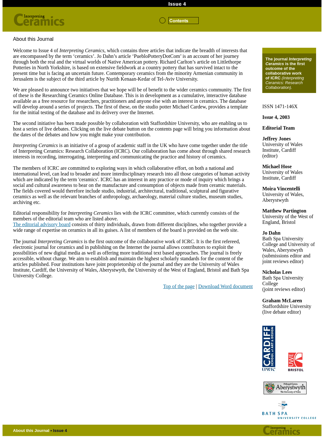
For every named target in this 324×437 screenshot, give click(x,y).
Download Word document (225, 286)
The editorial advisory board (42, 224)
